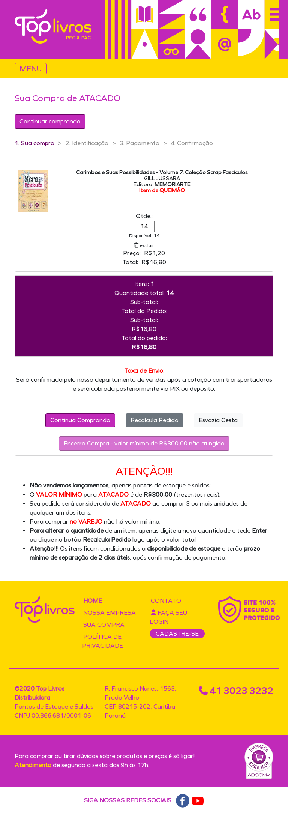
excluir (144, 245)
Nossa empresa (109, 612)
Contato (166, 600)
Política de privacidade (102, 641)
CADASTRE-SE (177, 633)
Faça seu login (168, 617)
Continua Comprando (80, 420)
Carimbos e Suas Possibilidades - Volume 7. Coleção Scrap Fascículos (162, 172)
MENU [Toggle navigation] (31, 68)
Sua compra (103, 624)
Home (92, 600)
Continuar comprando (50, 121)
